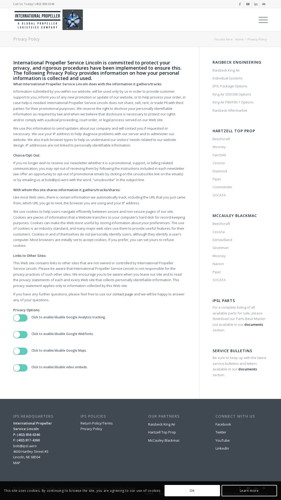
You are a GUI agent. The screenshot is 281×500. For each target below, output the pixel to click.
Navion (218, 263)
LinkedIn (222, 448)
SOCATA (219, 195)
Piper (217, 179)
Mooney (219, 146)
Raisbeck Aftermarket (230, 110)
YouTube (223, 440)
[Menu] (261, 19)
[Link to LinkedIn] (256, 4)
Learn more (249, 490)
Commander (222, 187)
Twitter (221, 432)
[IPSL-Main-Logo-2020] (49, 19)
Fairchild (219, 155)
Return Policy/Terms (97, 423)
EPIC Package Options (230, 86)
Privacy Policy (26, 39)
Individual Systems (228, 78)
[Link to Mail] (264, 4)
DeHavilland (222, 239)
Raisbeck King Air (226, 70)
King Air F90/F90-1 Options (233, 102)
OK (192, 490)
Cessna (219, 163)
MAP (16, 462)
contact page (123, 294)
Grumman (221, 247)
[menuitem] (261, 19)
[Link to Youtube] (248, 4)
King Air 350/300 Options (232, 94)
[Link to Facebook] (240, 4)
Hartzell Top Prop (162, 432)
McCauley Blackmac (164, 440)
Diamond (220, 171)
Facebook (223, 424)
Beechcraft (221, 138)
